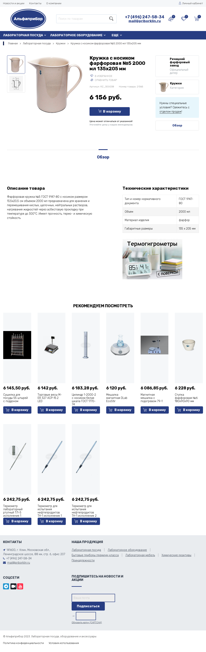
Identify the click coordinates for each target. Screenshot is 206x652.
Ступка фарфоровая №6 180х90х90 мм (186, 398)
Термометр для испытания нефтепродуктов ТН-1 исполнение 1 (50, 510)
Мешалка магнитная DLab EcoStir (116, 398)
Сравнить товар (104, 80)
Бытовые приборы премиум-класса (95, 555)
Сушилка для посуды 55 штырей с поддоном (15, 398)
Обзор (177, 125)
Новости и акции (13, 3)
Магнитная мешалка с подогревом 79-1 (152, 398)
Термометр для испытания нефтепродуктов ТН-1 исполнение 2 (84, 510)
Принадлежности (83, 560)
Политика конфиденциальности (23, 643)
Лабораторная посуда (23, 35)
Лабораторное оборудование (76, 35)
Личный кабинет (191, 3)
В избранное (101, 76)
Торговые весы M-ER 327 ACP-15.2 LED (50, 398)
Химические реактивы (176, 555)
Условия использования (64, 643)
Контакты (35, 3)
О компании (53, 3)
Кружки (60, 43)
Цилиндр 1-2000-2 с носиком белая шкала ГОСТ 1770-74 (84, 399)
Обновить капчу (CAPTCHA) (87, 622)
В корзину (109, 111)
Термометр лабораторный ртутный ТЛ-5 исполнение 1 (13, 510)
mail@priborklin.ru (145, 21)
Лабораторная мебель (140, 555)
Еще (115, 35)
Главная (13, 43)
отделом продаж (170, 111)
